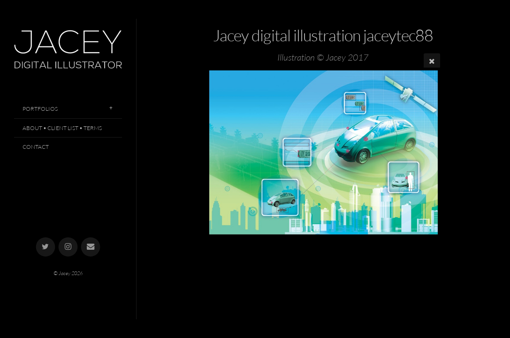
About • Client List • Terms (62, 127)
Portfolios (40, 108)
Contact (36, 146)
